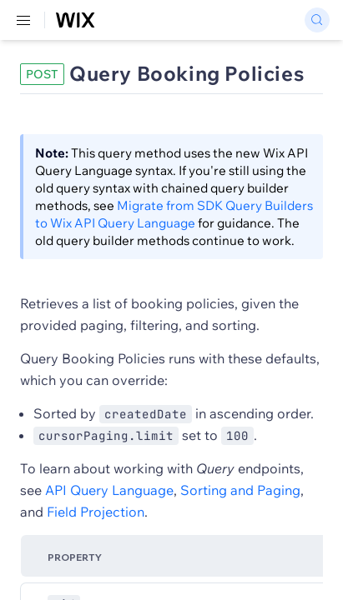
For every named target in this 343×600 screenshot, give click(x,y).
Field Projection (95, 511)
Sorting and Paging (240, 490)
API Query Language (109, 490)
